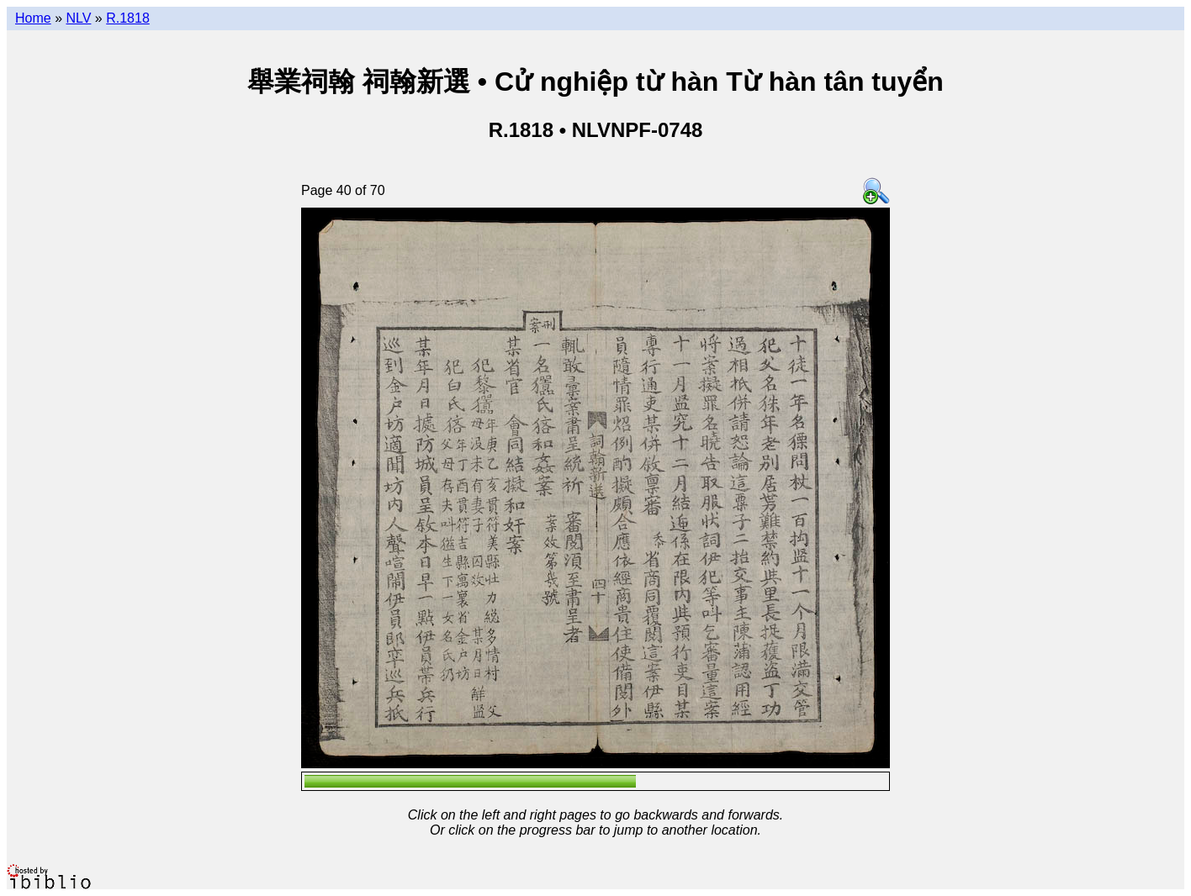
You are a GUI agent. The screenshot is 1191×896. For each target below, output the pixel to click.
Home (33, 18)
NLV (78, 18)
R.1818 (128, 18)
